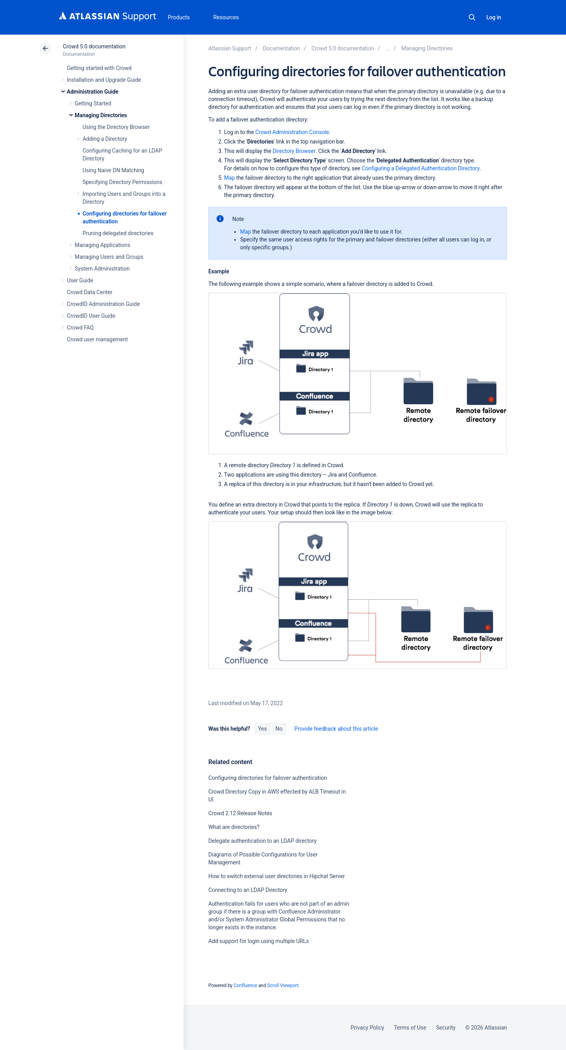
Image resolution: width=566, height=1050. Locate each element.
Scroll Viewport (283, 985)
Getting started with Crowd (99, 68)
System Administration (102, 268)
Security (446, 1027)
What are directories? (233, 827)
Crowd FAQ (80, 327)
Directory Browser (293, 151)
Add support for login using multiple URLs (258, 941)
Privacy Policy (367, 1027)
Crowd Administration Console (292, 132)
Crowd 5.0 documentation (94, 46)
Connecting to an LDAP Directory (247, 890)
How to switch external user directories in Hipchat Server (276, 876)
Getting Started (93, 103)
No (279, 729)
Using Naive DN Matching (113, 170)
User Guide (80, 280)
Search (472, 17)
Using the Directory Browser (116, 127)
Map (229, 178)
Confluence (245, 985)
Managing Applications (102, 245)
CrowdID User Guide (91, 316)
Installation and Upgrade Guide (104, 80)
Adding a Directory (105, 139)
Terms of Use (410, 1027)
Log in (493, 17)
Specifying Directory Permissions (122, 182)
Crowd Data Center (89, 292)
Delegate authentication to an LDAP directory (262, 841)
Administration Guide (92, 91)
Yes (262, 729)
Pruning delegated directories (118, 233)
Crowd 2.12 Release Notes (240, 813)
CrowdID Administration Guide (103, 304)
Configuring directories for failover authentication (267, 778)
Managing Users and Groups (109, 257)
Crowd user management (97, 339)
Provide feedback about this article (336, 729)
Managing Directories (101, 115)
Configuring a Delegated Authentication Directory (421, 168)
